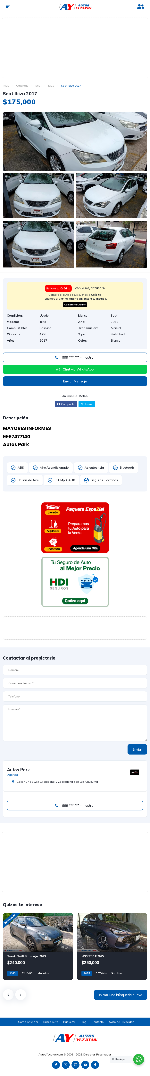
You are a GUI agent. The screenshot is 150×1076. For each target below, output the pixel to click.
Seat (38, 85)
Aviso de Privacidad (121, 1022)
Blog (84, 1022)
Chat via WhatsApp (78, 369)
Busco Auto (50, 1022)
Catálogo (22, 85)
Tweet (87, 404)
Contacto (98, 1022)
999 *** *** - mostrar (75, 357)
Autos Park (18, 770)
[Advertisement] (77, 47)
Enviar (137, 749)
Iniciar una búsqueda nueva (120, 995)
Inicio (6, 85)
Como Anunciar (28, 1022)
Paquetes (69, 1022)
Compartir (66, 404)
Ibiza (51, 85)
